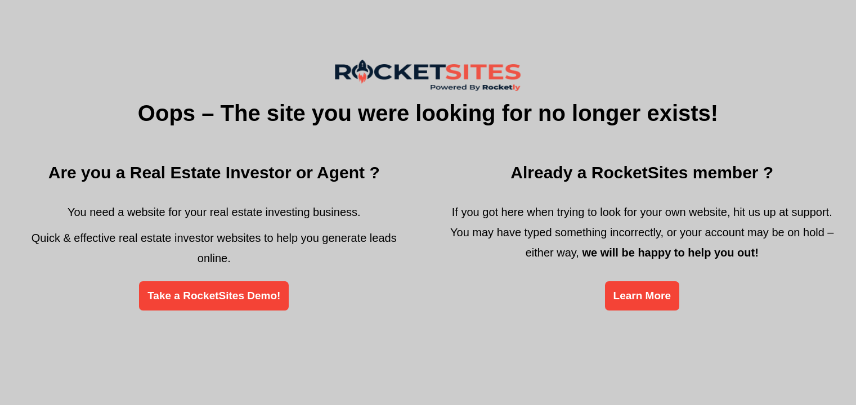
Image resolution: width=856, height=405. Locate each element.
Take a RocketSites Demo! (213, 296)
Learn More (642, 296)
